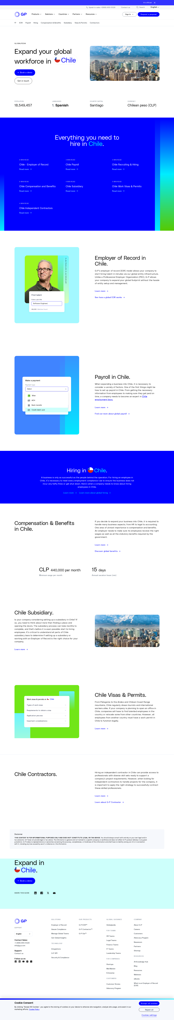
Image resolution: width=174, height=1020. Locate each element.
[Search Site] (140, 7)
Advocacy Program (113, 988)
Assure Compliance (58, 929)
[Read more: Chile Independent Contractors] (40, 208)
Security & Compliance (60, 957)
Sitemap (137, 951)
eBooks (137, 979)
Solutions (50, 14)
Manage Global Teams (60, 934)
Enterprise (110, 973)
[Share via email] (54, 893)
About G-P (138, 925)
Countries (64, 14)
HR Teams (110, 936)
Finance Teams (112, 945)
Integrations (56, 949)
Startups (109, 964)
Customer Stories (113, 984)
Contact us (18, 953)
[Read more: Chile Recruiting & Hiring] (133, 165)
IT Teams (110, 949)
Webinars (137, 975)
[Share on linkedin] (35, 893)
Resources (91, 14)
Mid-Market (110, 969)
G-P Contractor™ (85, 929)
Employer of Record (58, 925)
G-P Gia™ (83, 934)
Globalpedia (111, 925)
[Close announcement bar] (155, 3)
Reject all (149, 1009)
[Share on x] (48, 893)
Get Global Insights (58, 938)
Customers (138, 934)
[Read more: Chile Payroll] (87, 165)
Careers (137, 929)
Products (37, 14)
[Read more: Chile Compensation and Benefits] (40, 186)
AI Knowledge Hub (141, 962)
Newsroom (138, 942)
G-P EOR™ (83, 925)
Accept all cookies (149, 1003)
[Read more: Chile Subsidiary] (87, 186)
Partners (77, 14)
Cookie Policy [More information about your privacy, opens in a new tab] (34, 1009)
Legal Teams (111, 940)
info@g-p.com (19, 945)
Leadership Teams (113, 953)
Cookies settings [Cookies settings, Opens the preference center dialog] (149, 1015)
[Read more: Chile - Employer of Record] (40, 165)
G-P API (54, 953)
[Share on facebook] (41, 893)
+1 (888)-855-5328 (21, 943)
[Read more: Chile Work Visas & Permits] (133, 186)
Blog (135, 966)
